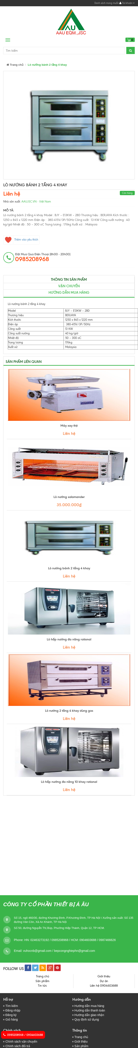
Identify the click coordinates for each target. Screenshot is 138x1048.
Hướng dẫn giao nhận (89, 1015)
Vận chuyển (69, 286)
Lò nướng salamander (69, 497)
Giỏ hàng (11, 1019)
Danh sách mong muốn (106, 3)
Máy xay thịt (69, 425)
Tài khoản (127, 3)
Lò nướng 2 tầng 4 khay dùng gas (69, 711)
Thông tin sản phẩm (69, 280)
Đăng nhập (12, 1010)
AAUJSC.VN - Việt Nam (36, 201)
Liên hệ (11, 193)
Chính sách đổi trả (17, 1046)
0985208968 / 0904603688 (23, 1035)
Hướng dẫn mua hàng (69, 292)
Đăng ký (10, 1015)
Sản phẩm (42, 981)
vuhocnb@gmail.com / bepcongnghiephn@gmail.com (59, 950)
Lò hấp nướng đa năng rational (69, 639)
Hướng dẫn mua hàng (89, 1006)
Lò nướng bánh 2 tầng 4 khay (69, 568)
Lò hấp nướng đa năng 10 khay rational (69, 782)
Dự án (104, 981)
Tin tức (42, 985)
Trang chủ (14, 64)
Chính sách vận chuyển (21, 1041)
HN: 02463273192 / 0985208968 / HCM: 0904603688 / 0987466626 (70, 940)
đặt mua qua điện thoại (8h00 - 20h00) (42, 257)
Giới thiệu (103, 976)
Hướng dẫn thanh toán (90, 1010)
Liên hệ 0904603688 (104, 985)
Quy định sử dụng (87, 1019)
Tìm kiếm (11, 1006)
